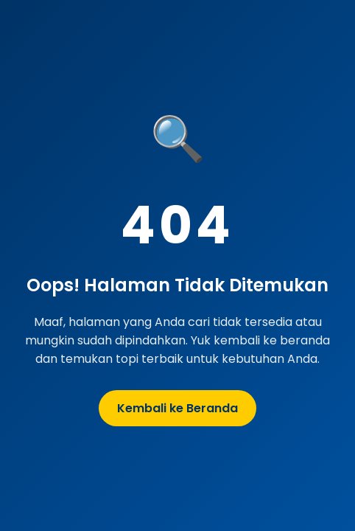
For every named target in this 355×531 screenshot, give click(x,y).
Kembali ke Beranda (177, 408)
